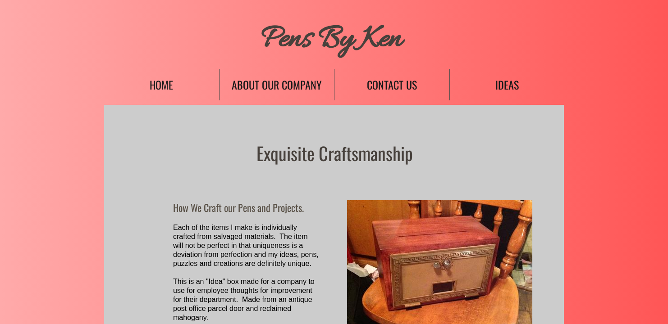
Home (161, 84)
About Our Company (277, 84)
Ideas (507, 84)
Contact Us (392, 84)
